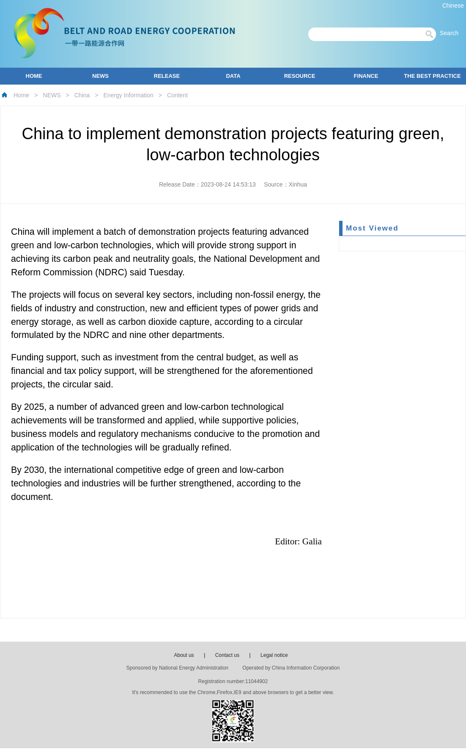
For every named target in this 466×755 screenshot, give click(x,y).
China (82, 95)
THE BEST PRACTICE (432, 76)
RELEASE (167, 76)
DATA (233, 76)
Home (21, 95)
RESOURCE (299, 76)
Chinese (453, 5)
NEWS (100, 76)
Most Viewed (372, 228)
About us (184, 655)
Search (451, 33)
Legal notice (274, 655)
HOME (34, 76)
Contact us (227, 655)
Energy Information (129, 95)
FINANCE (366, 76)
